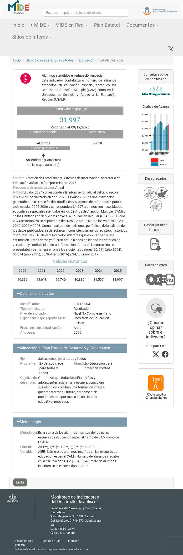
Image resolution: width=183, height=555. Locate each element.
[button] (70, 293)
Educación (86, 60)
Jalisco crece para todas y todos (50, 60)
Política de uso (51, 541)
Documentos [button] (142, 25)
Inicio (18, 25)
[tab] (70, 293)
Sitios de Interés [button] (31, 37)
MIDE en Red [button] (71, 25)
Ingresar (73, 541)
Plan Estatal (107, 25)
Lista (20, 482)
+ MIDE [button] (40, 25)
